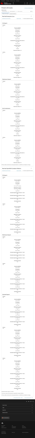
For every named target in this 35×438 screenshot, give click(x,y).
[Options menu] (33, 11)
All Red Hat (30, 3)
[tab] (5, 14)
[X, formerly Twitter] (33, 401)
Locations (2, 426)
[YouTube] (28, 401)
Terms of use (13, 432)
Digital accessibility (3, 433)
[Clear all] (31, 11)
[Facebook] (30, 401)
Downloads (7, 0)
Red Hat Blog (23, 426)
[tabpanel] (18, 205)
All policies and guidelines (25, 432)
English (27, 3)
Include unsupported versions (28, 18)
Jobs (12, 425)
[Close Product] (31, 16)
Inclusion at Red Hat (3, 427)
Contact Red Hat (14, 426)
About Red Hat (3, 425)
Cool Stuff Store (14, 427)
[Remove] (8, 11)
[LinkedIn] (26, 401)
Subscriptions (3, 0)
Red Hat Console (12, 0)
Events (23, 425)
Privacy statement (3, 432)
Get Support (17, 0)
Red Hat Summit (24, 427)
